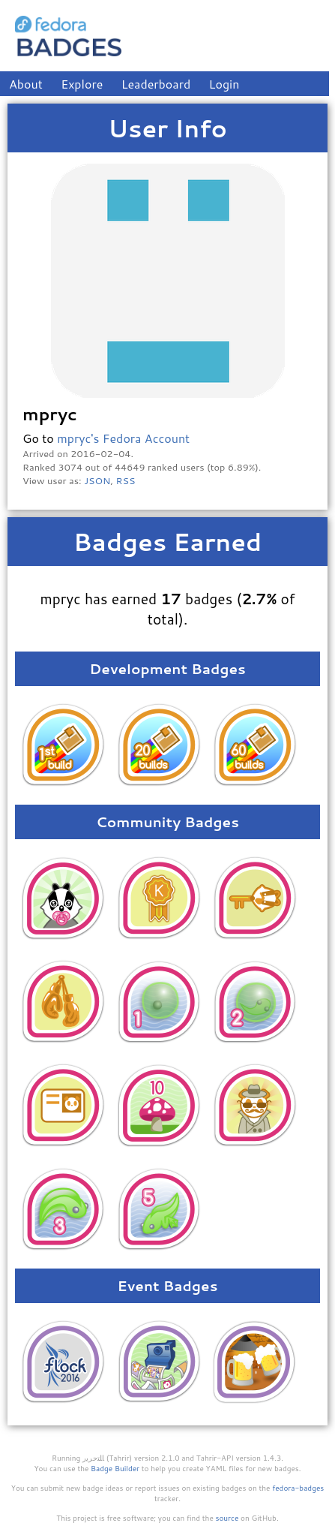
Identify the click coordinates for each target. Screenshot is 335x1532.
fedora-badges (298, 1487)
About (26, 83)
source (227, 1517)
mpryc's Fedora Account (123, 438)
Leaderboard (156, 83)
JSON (97, 480)
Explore (82, 83)
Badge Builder (115, 1468)
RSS (126, 480)
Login (224, 83)
